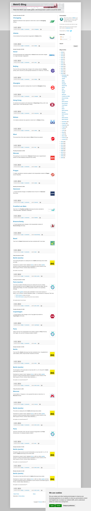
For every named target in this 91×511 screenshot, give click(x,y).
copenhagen (36, 324)
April (63, 134)
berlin (35, 276)
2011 (62, 145)
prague (35, 182)
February (64, 137)
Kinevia (40, 501)
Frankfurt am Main (19, 206)
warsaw (35, 166)
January (64, 139)
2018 (62, 66)
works (38, 276)
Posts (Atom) (21, 496)
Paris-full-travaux (20, 296)
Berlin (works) (18, 258)
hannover (36, 202)
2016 (62, 70)
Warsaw (16, 153)
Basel (15, 238)
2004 (62, 157)
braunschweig (37, 234)
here (32, 264)
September (64, 125)
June (63, 130)
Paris (15, 329)
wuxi (35, 147)
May (63, 132)
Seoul (15, 52)
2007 (62, 152)
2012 (62, 143)
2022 (62, 59)
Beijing (15, 66)
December (64, 75)
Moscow (16, 391)
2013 (62, 141)
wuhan (35, 130)
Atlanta (15, 33)
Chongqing (17, 18)
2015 (62, 71)
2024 (62, 55)
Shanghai (16, 83)
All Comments (63, 39)
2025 (62, 54)
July (63, 128)
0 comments (27, 29)
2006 (62, 154)
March (63, 135)
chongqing (36, 29)
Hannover (16, 189)
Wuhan (15, 117)
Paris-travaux (19, 295)
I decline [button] (58, 505)
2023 (62, 57)
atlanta (35, 45)
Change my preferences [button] (69, 505)
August (63, 127)
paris (35, 305)
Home (34, 494)
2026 (62, 52)
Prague (15, 170)
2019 (62, 64)
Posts (62, 37)
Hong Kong (17, 100)
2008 (62, 150)
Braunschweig (18, 221)
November (64, 121)
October (64, 123)
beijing (35, 79)
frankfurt (36, 217)
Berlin (15, 349)
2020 (62, 62)
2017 (62, 68)
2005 (62, 155)
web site (68, 28)
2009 (62, 148)
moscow (36, 404)
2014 (62, 73)
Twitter (68, 30)
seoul (35, 62)
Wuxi (15, 134)
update (43, 264)
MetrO (74, 17)
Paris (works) (18, 282)
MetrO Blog (19, 4)
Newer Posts (16, 494)
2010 (62, 146)
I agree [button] (52, 505)
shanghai (36, 96)
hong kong (36, 113)
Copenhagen (17, 312)
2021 (62, 61)
